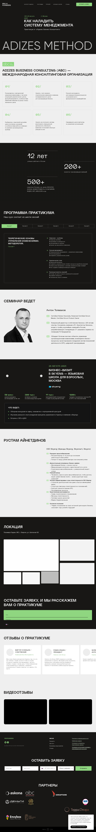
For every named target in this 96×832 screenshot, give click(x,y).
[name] (47, 615)
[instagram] (5, 742)
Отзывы (51, 748)
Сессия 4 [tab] (55, 226)
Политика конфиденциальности (80, 738)
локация (48, 4)
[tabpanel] (48, 260)
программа (40, 4)
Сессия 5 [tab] (71, 226)
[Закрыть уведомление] (92, 815)
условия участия (57, 4)
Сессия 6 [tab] (86, 226)
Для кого (52, 743)
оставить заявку (84, 4)
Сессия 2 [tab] (24, 226)
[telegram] (8, 742)
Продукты (52, 741)
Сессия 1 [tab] (9, 226)
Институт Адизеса (28, 4)
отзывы (68, 4)
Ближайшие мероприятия (56, 746)
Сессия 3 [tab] (40, 226)
